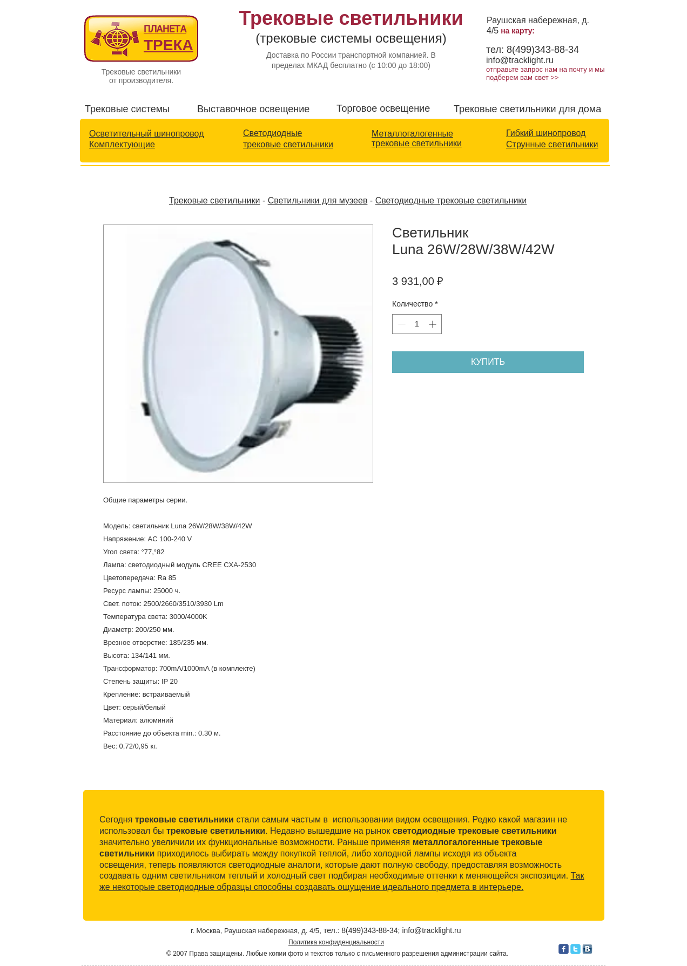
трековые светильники (288, 144)
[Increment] (433, 324)
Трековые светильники (214, 200)
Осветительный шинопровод (146, 133)
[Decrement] (400, 324)
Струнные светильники (552, 144)
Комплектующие (122, 144)
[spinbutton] (417, 324)
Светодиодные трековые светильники (451, 200)
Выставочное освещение (253, 109)
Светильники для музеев (318, 200)
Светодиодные (272, 133)
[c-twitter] (575, 949)
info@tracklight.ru (520, 60)
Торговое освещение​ (383, 108)
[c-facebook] (563, 949)
